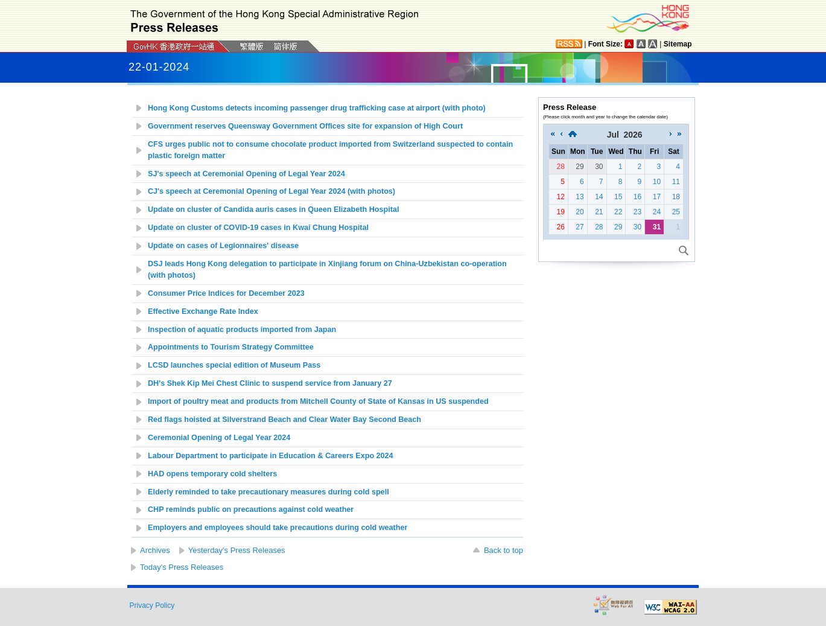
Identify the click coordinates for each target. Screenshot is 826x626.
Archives (155, 550)
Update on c (258, 227)
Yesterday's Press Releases (236, 550)
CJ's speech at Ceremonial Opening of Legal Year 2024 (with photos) (271, 191)
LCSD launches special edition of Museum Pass (234, 365)
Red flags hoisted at (284, 419)
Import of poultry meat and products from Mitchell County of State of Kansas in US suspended (318, 401)
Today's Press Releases (181, 567)
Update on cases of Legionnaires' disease (223, 245)
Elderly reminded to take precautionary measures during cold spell (268, 492)
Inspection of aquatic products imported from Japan (242, 329)
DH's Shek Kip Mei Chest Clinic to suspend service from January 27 (271, 383)
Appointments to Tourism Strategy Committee (231, 347)
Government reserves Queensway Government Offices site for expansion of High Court (305, 126)
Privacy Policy (152, 605)
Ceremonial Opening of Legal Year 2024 (219, 437)
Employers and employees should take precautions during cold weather (277, 527)
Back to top (503, 550)
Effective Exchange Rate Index (203, 311)
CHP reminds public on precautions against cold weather (251, 509)
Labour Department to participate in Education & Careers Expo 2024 (270, 456)
